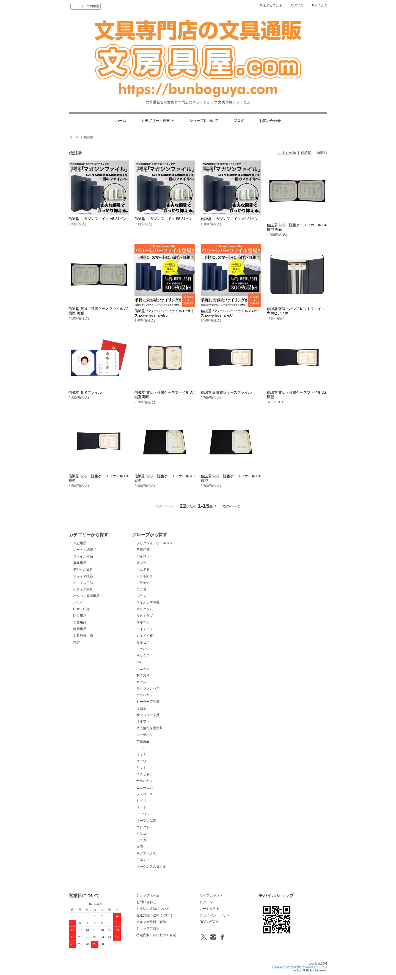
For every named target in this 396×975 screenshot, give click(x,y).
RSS (203, 922)
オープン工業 (146, 821)
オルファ (143, 721)
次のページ (232, 506)
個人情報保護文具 (149, 728)
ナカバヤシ (144, 695)
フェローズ (144, 794)
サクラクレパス (148, 688)
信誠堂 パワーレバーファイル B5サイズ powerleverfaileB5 (164, 313)
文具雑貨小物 (83, 636)
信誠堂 (88, 137)
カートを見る (209, 909)
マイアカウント (270, 5)
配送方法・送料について (154, 915)
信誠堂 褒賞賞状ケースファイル (226, 392)
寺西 (139, 847)
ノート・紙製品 (84, 550)
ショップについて (203, 121)
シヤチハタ (144, 735)
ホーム (120, 121)
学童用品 (79, 622)
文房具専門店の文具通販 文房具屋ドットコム (299, 966)
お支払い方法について (152, 909)
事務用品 (79, 563)
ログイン (297, 5)
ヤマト (141, 768)
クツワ (141, 761)
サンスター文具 (148, 715)
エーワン (143, 814)
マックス (143, 655)
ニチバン (143, 649)
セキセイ (143, 642)
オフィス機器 (83, 576)
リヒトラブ (144, 616)
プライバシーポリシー (216, 915)
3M (138, 662)
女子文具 (143, 675)
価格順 (306, 153)
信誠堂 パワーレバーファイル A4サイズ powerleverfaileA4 (231, 313)
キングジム (144, 609)
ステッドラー (146, 774)
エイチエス (144, 629)
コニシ (141, 748)
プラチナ (143, 583)
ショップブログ (148, 928)
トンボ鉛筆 (144, 576)
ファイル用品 (83, 556)
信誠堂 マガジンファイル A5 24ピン (97, 219)
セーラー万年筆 (148, 702)
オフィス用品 (83, 583)
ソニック (143, 669)
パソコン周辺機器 (86, 596)
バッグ (78, 602)
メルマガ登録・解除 (151, 922)
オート (141, 807)
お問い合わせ (270, 121)
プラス (141, 596)
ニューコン (144, 787)
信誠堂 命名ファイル (85, 392)
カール (141, 682)
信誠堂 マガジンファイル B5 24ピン (163, 219)
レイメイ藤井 (146, 636)
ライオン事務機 (148, 602)
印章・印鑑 (81, 609)
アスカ (141, 840)
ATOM (213, 922)
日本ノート (144, 860)
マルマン (143, 622)
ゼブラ (141, 563)
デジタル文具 (83, 569)
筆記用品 (79, 543)
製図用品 (79, 629)
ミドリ (141, 801)
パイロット (144, 556)
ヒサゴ (141, 833)
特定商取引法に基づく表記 (156, 935)
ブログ (238, 121)
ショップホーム (148, 895)
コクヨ (141, 589)
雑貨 (76, 642)
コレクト (143, 827)
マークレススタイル (151, 866)
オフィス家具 (83, 589)
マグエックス (146, 853)
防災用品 (79, 616)
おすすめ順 (287, 153)
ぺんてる (143, 569)
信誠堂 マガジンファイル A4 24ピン (229, 219)
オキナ (141, 754)
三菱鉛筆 (143, 550)
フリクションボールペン (154, 543)
